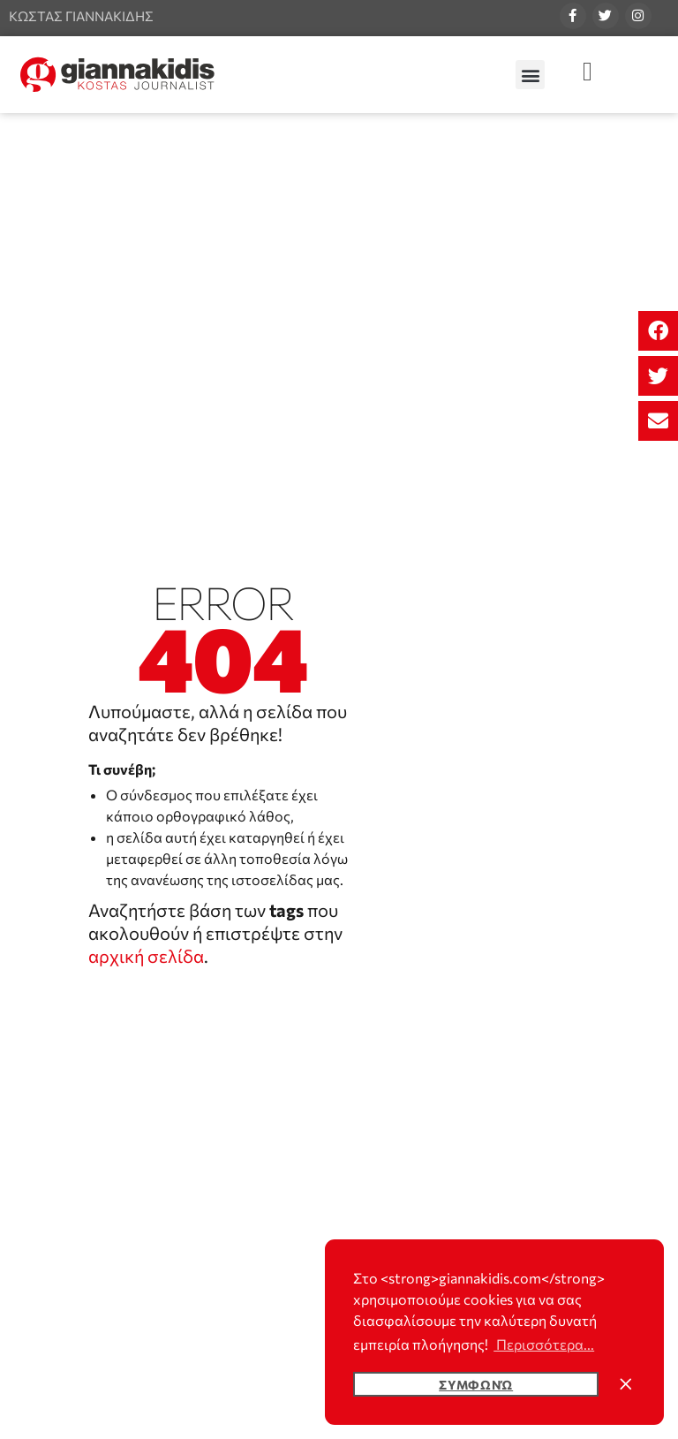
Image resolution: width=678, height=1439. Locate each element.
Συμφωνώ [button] (476, 1384)
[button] (658, 331)
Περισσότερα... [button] (543, 1344)
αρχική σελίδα (146, 955)
